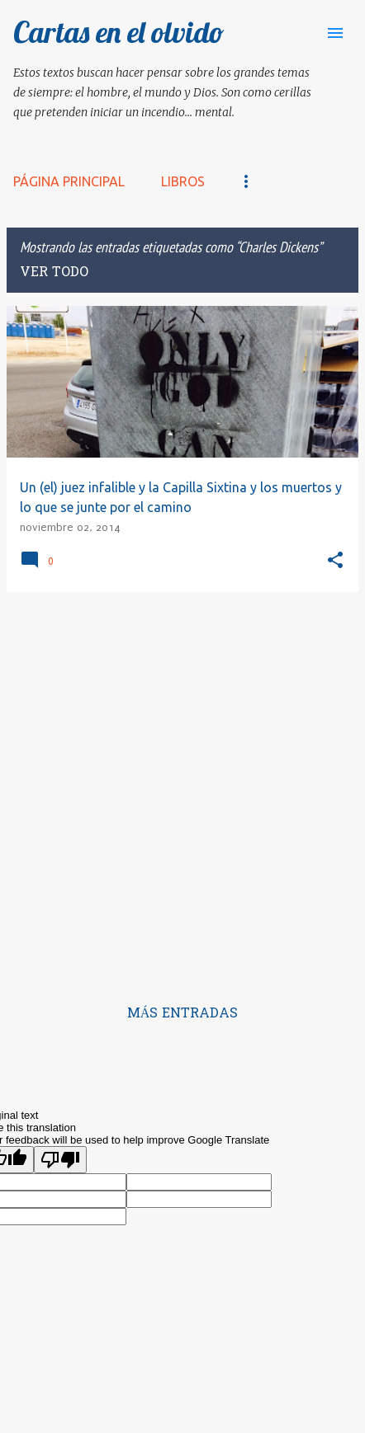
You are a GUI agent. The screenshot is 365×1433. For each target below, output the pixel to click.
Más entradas (183, 1014)
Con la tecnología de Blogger (182, 1066)
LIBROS (183, 181)
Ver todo (54, 273)
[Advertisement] (182, 787)
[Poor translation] (60, 1159)
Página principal (69, 181)
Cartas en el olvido (119, 31)
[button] (335, 561)
